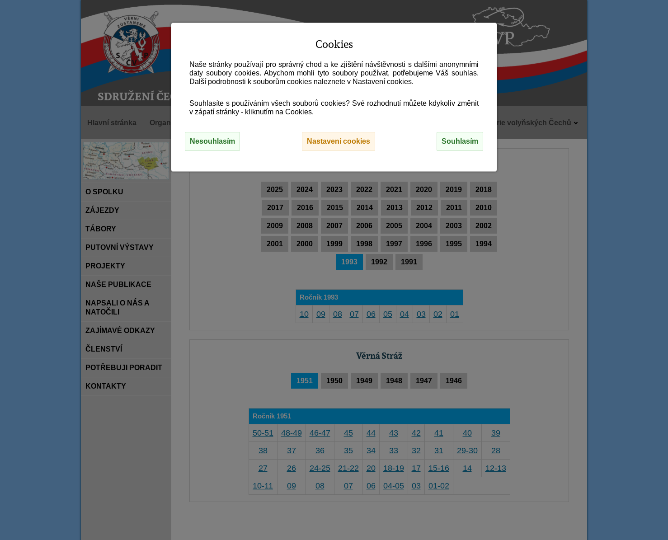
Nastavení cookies (338, 141)
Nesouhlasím (212, 141)
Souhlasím (460, 141)
